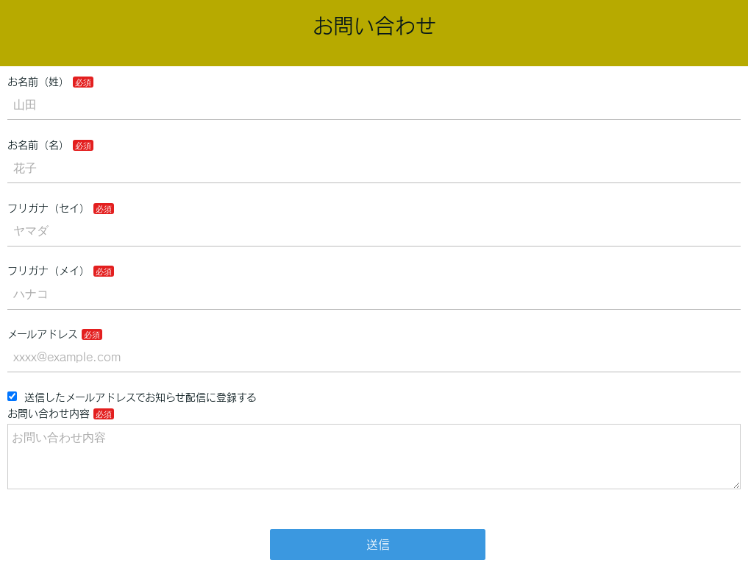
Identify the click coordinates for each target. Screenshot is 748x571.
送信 (378, 544)
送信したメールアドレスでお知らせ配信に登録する (132, 396)
